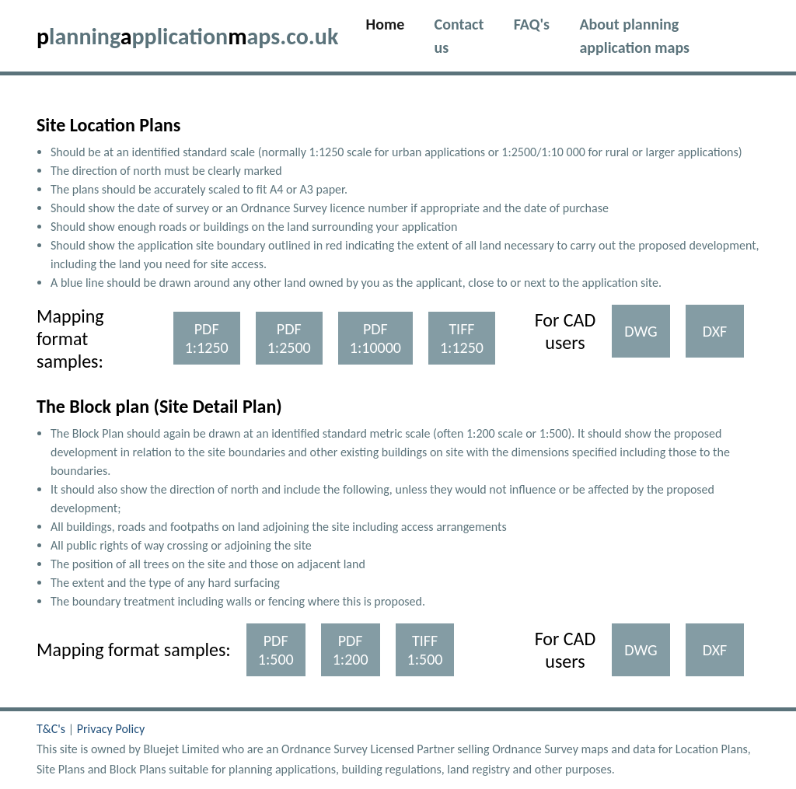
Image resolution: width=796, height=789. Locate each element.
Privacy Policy (111, 728)
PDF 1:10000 (375, 338)
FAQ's (532, 24)
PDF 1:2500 (289, 338)
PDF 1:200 (350, 650)
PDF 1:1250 (207, 338)
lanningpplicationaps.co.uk (187, 36)
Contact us (459, 36)
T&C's (52, 728)
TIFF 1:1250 (462, 338)
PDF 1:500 (276, 650)
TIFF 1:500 (425, 650)
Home (393, 22)
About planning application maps (634, 36)
